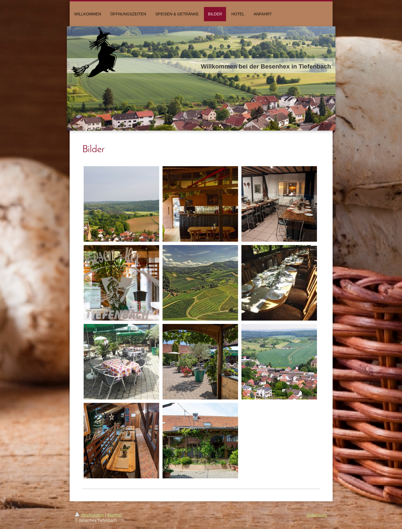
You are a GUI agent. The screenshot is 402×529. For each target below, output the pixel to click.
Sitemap (114, 515)
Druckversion (90, 515)
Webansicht (317, 515)
